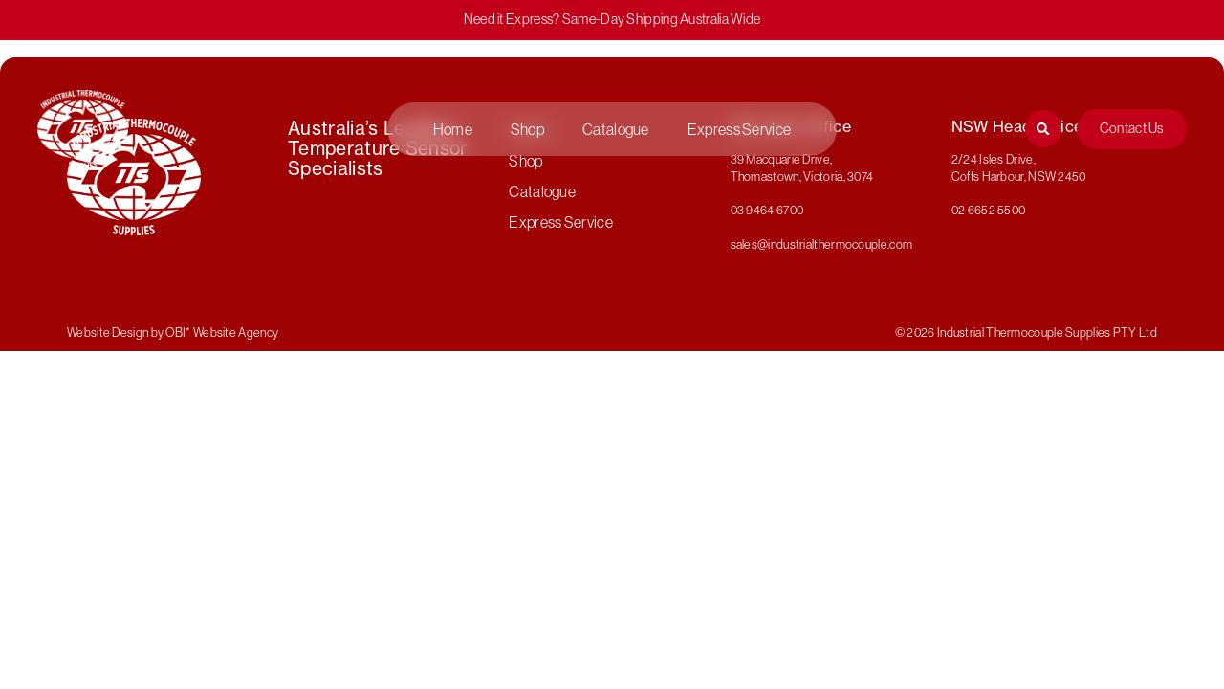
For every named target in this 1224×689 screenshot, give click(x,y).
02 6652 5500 (988, 209)
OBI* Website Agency (221, 332)
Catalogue (615, 129)
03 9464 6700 (767, 209)
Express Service (740, 129)
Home (452, 129)
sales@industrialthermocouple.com (822, 244)
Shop (527, 129)
